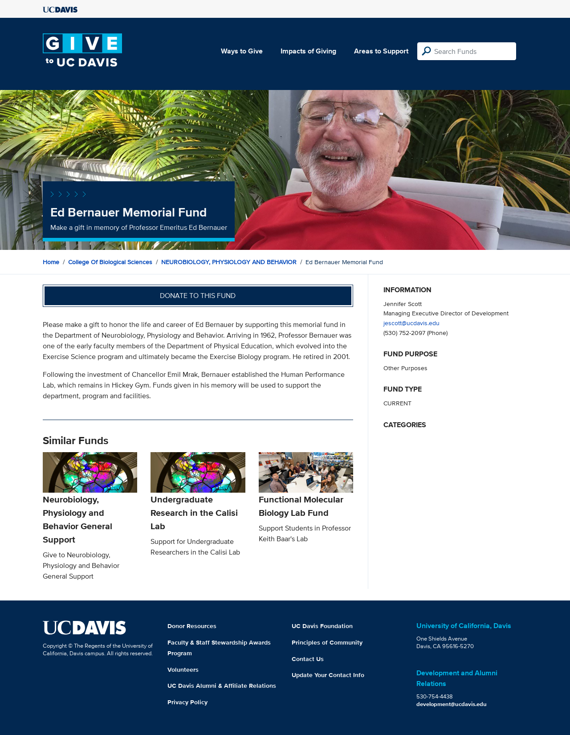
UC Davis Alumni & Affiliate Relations (221, 685)
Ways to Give (242, 51)
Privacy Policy (187, 702)
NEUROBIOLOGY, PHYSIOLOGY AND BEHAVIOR (229, 261)
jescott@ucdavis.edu (411, 322)
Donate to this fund (198, 295)
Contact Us (308, 658)
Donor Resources (191, 625)
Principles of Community (327, 642)
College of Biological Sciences (110, 261)
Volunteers (183, 669)
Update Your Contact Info (328, 674)
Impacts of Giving (308, 51)
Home (51, 261)
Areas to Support (381, 51)
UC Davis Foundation (322, 625)
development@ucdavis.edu (451, 704)
